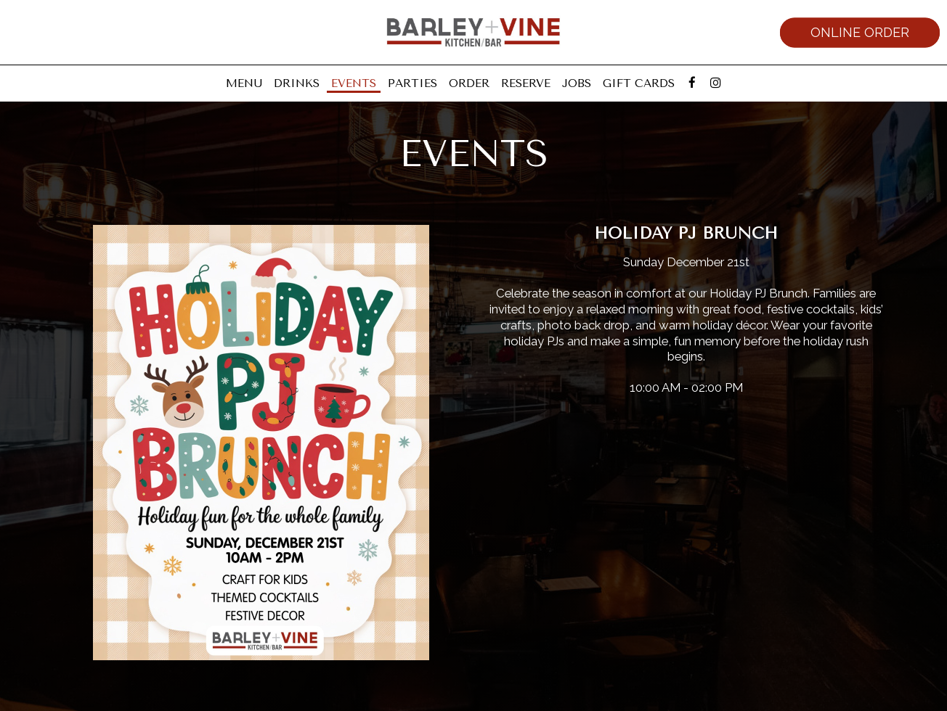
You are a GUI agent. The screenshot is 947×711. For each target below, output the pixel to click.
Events (353, 83)
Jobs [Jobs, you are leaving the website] (576, 83)
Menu (244, 83)
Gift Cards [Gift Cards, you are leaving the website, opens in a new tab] (639, 83)
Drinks (297, 83)
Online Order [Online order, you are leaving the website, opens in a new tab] (859, 32)
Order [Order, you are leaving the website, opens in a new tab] (469, 83)
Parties (412, 83)
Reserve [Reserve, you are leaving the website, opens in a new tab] (525, 83)
